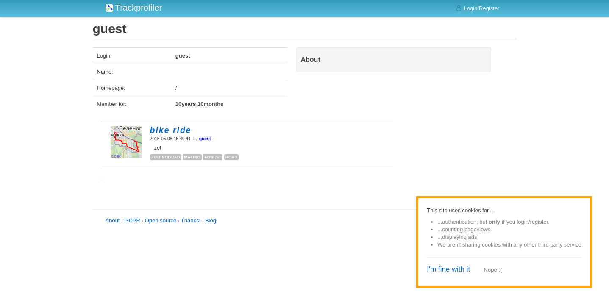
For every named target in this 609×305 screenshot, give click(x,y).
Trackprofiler (134, 7)
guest (205, 138)
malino (192, 157)
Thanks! (190, 220)
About (113, 220)
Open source (160, 220)
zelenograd (165, 157)
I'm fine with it (448, 269)
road (231, 157)
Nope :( (493, 269)
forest (212, 157)
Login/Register (477, 8)
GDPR (132, 220)
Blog (210, 220)
